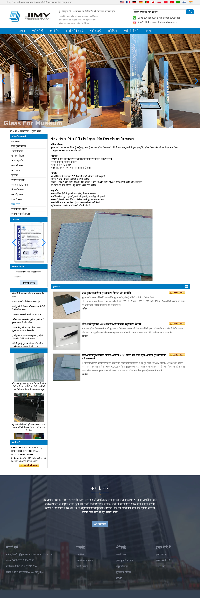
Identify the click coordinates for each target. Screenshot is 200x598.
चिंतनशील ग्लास (17, 189)
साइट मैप (160, 566)
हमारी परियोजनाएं (74, 30)
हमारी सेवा (54, 30)
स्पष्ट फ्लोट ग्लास (17, 180)
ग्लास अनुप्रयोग (17, 160)
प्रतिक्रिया (112, 30)
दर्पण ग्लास (24, 131)
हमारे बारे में (37, 30)
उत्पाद (22, 30)
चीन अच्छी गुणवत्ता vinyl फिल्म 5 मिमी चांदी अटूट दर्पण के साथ (111, 324)
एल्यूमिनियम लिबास (19, 209)
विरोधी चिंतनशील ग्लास (20, 214)
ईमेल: (8, 554)
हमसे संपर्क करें (131, 30)
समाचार (148, 30)
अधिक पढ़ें (100, 524)
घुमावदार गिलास (17, 155)
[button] (93, 125)
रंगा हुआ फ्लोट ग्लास (19, 185)
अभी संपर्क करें (29, 465)
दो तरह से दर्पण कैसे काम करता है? (26, 302)
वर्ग (16, 131)
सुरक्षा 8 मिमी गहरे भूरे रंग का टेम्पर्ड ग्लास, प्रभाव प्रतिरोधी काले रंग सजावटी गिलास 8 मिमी (29, 428)
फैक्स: (9, 560)
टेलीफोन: (10, 566)
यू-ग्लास (14, 175)
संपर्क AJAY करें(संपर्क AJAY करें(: (22, 572)
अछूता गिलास (16, 151)
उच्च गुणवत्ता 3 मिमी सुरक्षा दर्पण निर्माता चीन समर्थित (106, 293)
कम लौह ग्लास (17, 194)
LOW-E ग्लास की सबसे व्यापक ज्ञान (26, 315)
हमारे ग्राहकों (95, 30)
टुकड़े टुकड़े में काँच (18, 146)
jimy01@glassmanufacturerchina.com (157, 22)
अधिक (85, 308)
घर (11, 30)
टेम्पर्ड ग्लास (15, 141)
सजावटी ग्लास (17, 165)
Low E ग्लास (16, 199)
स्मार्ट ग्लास (15, 170)
